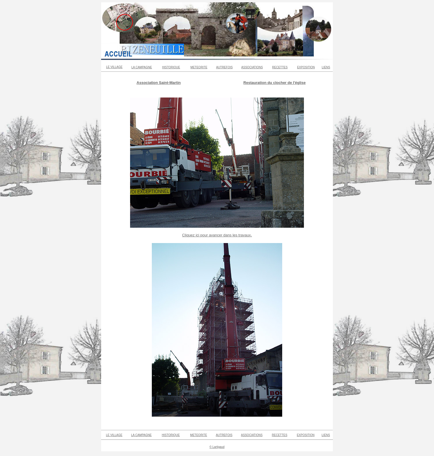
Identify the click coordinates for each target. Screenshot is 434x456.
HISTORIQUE (171, 67)
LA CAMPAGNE (142, 67)
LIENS (326, 67)
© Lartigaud (217, 446)
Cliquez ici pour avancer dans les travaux (216, 235)
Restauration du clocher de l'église (274, 82)
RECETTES (279, 67)
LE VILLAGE (114, 67)
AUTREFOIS (224, 67)
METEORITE (198, 67)
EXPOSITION (306, 67)
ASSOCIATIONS (252, 67)
